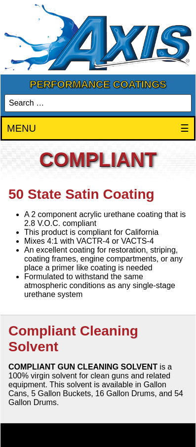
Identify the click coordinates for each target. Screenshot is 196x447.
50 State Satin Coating (81, 194)
